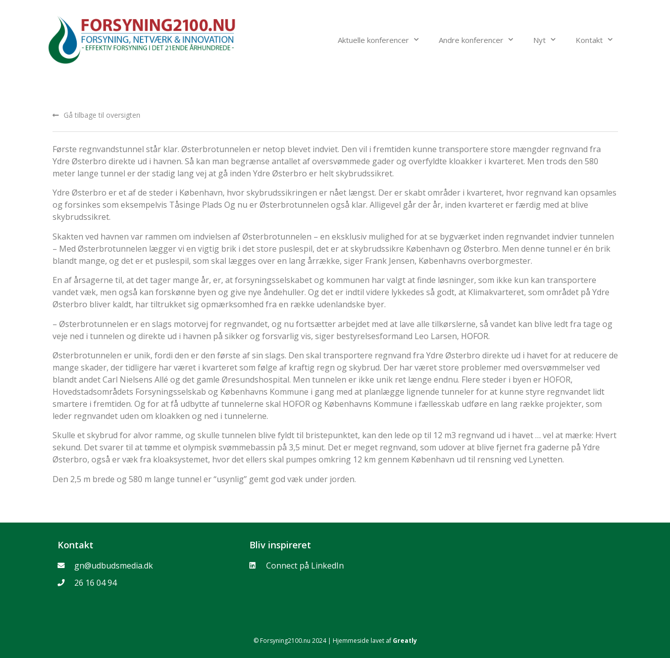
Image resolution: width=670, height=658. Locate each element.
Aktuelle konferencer (378, 40)
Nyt (544, 40)
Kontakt (594, 40)
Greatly (405, 640)
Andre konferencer (476, 40)
